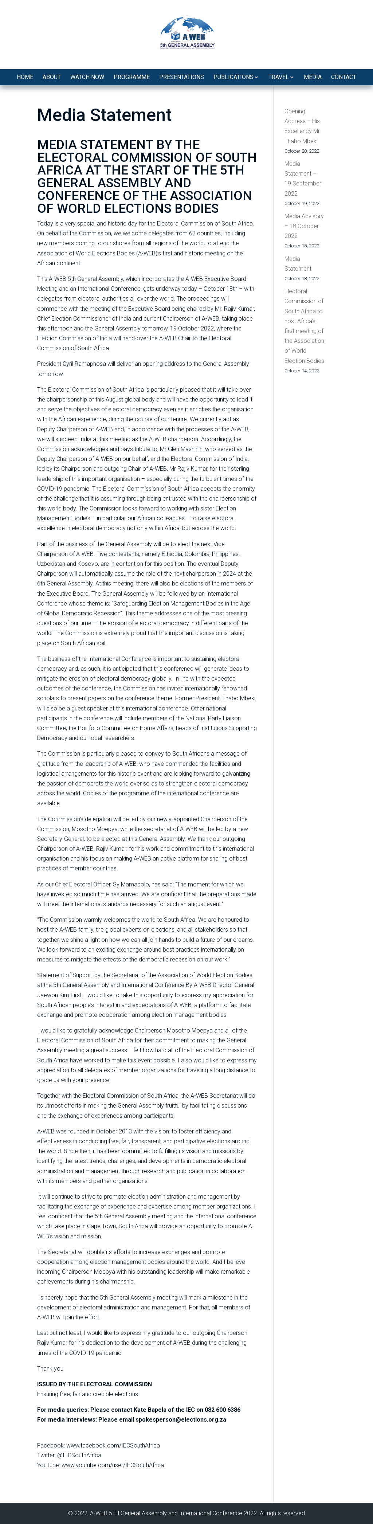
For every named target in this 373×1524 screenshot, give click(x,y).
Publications (233, 77)
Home (25, 77)
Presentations (181, 77)
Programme (132, 77)
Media (313, 77)
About (52, 77)
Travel (278, 77)
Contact (343, 77)
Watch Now (87, 77)
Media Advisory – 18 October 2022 (304, 226)
